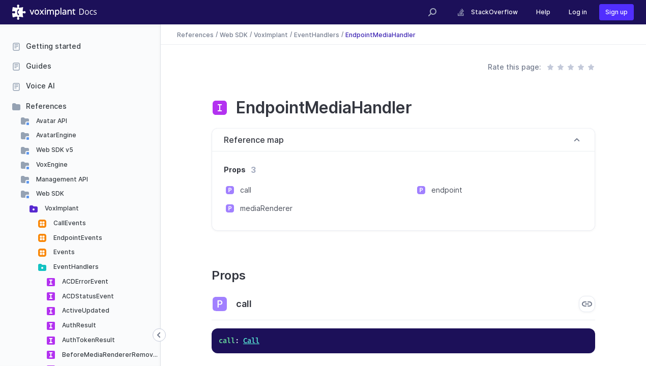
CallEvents (69, 223)
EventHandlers (75, 266)
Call (251, 341)
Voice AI (40, 85)
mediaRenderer (266, 208)
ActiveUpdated (85, 310)
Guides (38, 66)
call (245, 190)
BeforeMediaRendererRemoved (111, 354)
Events (63, 252)
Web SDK (49, 193)
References (46, 106)
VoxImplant (61, 208)
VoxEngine (51, 164)
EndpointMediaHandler (380, 34)
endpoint (446, 190)
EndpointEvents (77, 237)
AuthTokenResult (88, 340)
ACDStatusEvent (87, 296)
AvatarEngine (55, 135)
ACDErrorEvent (84, 281)
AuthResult (78, 325)
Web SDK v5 (54, 150)
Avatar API (51, 121)
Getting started (53, 46)
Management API (61, 179)
